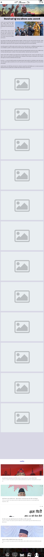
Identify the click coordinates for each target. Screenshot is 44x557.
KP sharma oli (22, 2)
